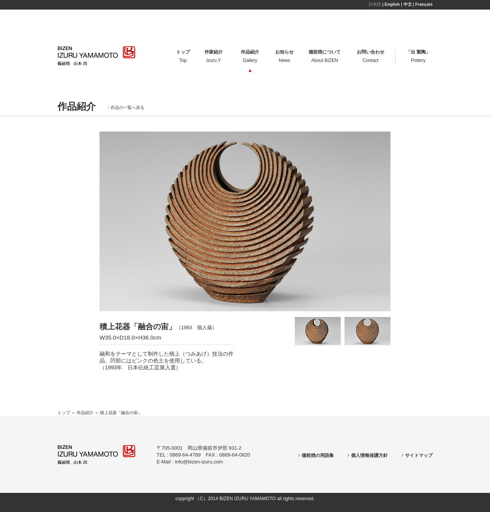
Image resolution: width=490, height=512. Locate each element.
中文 (407, 4)
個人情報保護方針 (367, 455)
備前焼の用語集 (316, 455)
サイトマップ (417, 455)
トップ (63, 412)
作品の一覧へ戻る (125, 107)
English (392, 4)
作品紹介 (85, 412)
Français (424, 4)
